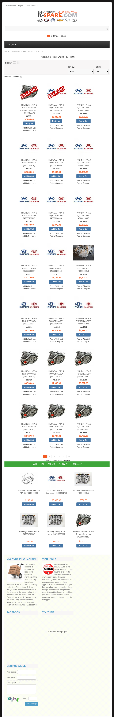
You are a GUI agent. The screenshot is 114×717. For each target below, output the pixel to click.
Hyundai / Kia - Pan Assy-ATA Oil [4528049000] (29, 491)
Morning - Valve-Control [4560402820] (29, 532)
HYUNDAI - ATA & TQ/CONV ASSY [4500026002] (83, 163)
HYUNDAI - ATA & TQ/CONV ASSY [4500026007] (83, 215)
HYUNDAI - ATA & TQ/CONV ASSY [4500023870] (56, 107)
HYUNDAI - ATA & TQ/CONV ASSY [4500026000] (56, 163)
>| (69, 456)
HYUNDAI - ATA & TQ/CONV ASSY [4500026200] (56, 321)
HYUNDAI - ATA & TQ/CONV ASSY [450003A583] (56, 426)
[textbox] (57, 28)
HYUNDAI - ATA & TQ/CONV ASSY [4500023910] (29, 163)
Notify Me (29, 123)
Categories (12, 44)
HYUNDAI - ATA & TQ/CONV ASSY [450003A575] (29, 374)
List (14, 62)
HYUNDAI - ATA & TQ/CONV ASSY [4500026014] (29, 321)
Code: (24, 698)
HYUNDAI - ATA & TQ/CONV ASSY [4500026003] (29, 215)
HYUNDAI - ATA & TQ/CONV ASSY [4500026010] (29, 268)
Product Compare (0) (13, 77)
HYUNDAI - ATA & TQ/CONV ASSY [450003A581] (29, 426)
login (20, 5)
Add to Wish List (29, 128)
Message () (13, 683)
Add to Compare (29, 130)
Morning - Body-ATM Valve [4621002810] (56, 532)
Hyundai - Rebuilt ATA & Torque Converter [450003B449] (83, 534)
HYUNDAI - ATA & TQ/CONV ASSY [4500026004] (56, 215)
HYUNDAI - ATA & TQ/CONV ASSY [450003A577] (56, 374)
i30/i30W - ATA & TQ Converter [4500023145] (56, 491)
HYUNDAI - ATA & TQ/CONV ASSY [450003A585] (83, 426)
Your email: (11, 678)
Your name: (11, 672)
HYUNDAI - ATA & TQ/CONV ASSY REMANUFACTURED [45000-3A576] (29, 109)
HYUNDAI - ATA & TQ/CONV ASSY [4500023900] (83, 107)
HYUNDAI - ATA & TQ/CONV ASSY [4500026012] (56, 268)
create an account (32, 5)
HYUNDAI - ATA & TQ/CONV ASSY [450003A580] (83, 374)
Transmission (15, 51)
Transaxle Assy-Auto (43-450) (33, 51)
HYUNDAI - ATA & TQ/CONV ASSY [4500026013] (83, 268)
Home (6, 51)
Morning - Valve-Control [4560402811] (83, 491)
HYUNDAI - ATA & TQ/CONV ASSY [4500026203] (83, 321)
